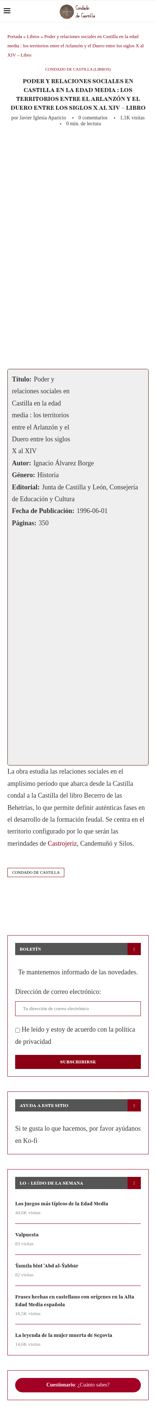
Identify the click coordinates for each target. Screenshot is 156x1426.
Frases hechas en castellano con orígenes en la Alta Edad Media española (74, 1301)
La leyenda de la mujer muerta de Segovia (63, 1335)
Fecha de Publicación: (43, 511)
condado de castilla (36, 872)
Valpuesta (26, 1235)
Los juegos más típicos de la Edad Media (61, 1204)
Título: (21, 379)
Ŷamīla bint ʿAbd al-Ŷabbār (46, 1266)
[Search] (148, 11)
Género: (23, 475)
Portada (14, 36)
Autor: (21, 463)
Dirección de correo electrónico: (58, 991)
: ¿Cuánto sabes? (77, 1385)
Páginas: (24, 523)
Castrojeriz (62, 843)
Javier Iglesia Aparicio (43, 117)
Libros (33, 36)
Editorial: (26, 487)
